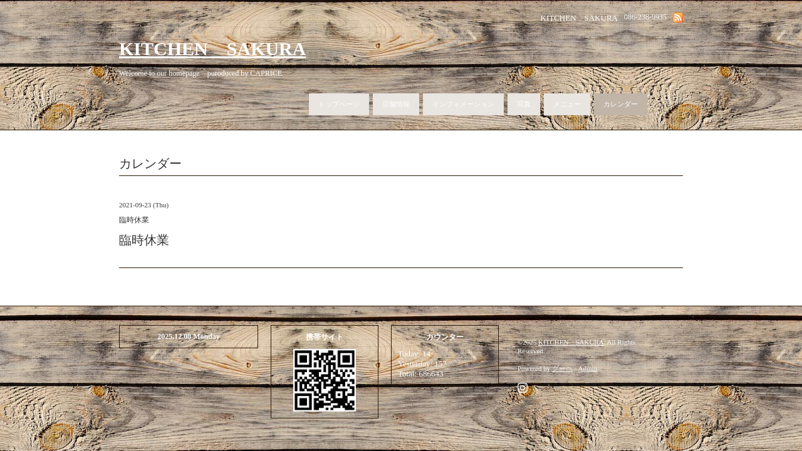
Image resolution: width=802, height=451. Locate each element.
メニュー (567, 104)
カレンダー (620, 104)
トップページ (339, 104)
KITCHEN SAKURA (212, 48)
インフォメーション (463, 104)
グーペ (562, 368)
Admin (588, 368)
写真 (524, 104)
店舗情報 (396, 104)
